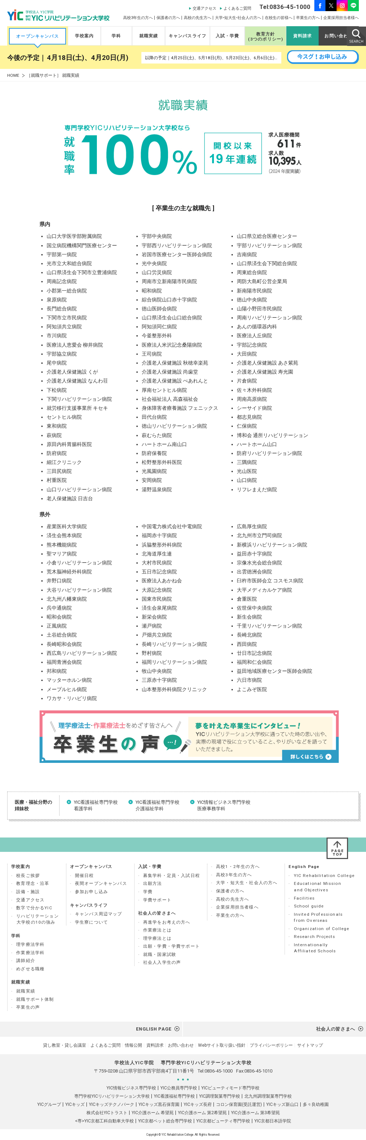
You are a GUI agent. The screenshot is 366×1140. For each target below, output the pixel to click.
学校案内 (84, 35)
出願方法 (152, 883)
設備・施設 (28, 891)
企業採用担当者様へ (341, 17)
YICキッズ (75, 1104)
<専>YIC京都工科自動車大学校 (104, 1120)
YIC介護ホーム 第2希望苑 (202, 1112)
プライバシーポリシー (271, 1045)
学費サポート (157, 899)
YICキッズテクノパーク (111, 1104)
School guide (309, 906)
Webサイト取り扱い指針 (221, 1045)
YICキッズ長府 (198, 1104)
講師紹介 (25, 960)
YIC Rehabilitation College (324, 875)
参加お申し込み (91, 891)
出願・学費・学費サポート (171, 946)
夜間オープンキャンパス (101, 883)
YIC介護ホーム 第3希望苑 (255, 1112)
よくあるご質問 (237, 8)
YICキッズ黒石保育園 (159, 1104)
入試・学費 (227, 35)
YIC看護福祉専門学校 (174, 1096)
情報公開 (133, 1045)
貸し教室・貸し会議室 (64, 1045)
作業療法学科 (30, 952)
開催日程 (84, 875)
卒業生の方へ (308, 17)
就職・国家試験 (159, 954)
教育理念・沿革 (32, 883)
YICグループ (49, 1104)
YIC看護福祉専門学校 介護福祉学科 (157, 805)
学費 (147, 891)
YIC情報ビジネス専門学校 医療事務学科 (223, 805)
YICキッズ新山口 (282, 1104)
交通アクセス (204, 8)
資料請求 (302, 35)
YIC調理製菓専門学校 (219, 1096)
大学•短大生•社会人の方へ (238, 17)
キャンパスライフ (187, 35)
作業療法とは (157, 930)
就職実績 (148, 35)
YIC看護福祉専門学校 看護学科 (96, 805)
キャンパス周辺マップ (98, 913)
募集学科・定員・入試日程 (171, 875)
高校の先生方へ (197, 17)
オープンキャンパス (37, 36)
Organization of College (321, 928)
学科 (116, 35)
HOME (13, 75)
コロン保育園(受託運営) (239, 1104)
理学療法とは (157, 938)
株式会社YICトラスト (106, 1112)
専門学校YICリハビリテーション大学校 (112, 1096)
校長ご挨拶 (28, 875)
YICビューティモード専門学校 (230, 1087)
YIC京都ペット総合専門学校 (165, 1120)
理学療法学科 (30, 944)
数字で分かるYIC (34, 907)
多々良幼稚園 (316, 1104)
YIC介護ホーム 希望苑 (153, 1112)
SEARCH (356, 36)
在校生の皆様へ (278, 17)
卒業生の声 (28, 1007)
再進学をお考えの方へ (167, 922)
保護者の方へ (168, 17)
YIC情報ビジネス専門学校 (131, 1087)
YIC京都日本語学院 (272, 1120)
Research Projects (315, 936)
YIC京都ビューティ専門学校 (223, 1120)
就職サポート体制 (35, 999)
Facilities (304, 898)
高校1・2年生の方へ (238, 866)
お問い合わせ (338, 35)
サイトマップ (310, 1045)
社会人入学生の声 (162, 962)
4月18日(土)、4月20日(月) (87, 58)
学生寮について (91, 922)
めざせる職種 (30, 968)
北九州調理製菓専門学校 (268, 1096)
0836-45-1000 (219, 1071)
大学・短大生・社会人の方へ (246, 882)
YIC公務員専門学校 (178, 1087)
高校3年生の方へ (138, 17)
